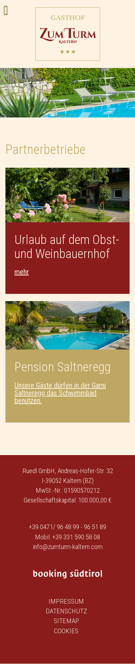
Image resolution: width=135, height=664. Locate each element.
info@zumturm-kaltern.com (68, 547)
